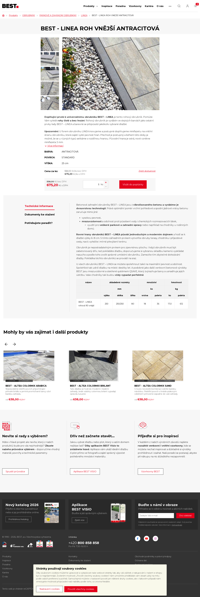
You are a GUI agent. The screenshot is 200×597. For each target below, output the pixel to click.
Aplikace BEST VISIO (84, 471)
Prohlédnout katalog (18, 519)
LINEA (84, 15)
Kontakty (72, 556)
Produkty (88, 6)
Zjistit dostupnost (147, 171)
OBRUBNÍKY (28, 15)
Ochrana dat (141, 560)
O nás (160, 6)
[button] (97, 7)
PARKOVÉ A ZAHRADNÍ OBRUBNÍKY (58, 15)
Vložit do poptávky (133, 184)
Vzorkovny (135, 6)
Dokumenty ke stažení (79, 560)
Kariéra (149, 6)
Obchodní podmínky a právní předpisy (153, 556)
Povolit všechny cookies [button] (81, 589)
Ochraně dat (177, 525)
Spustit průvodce (15, 471)
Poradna (121, 6)
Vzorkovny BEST (150, 471)
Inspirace (107, 6)
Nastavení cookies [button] (49, 589)
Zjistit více (79, 520)
